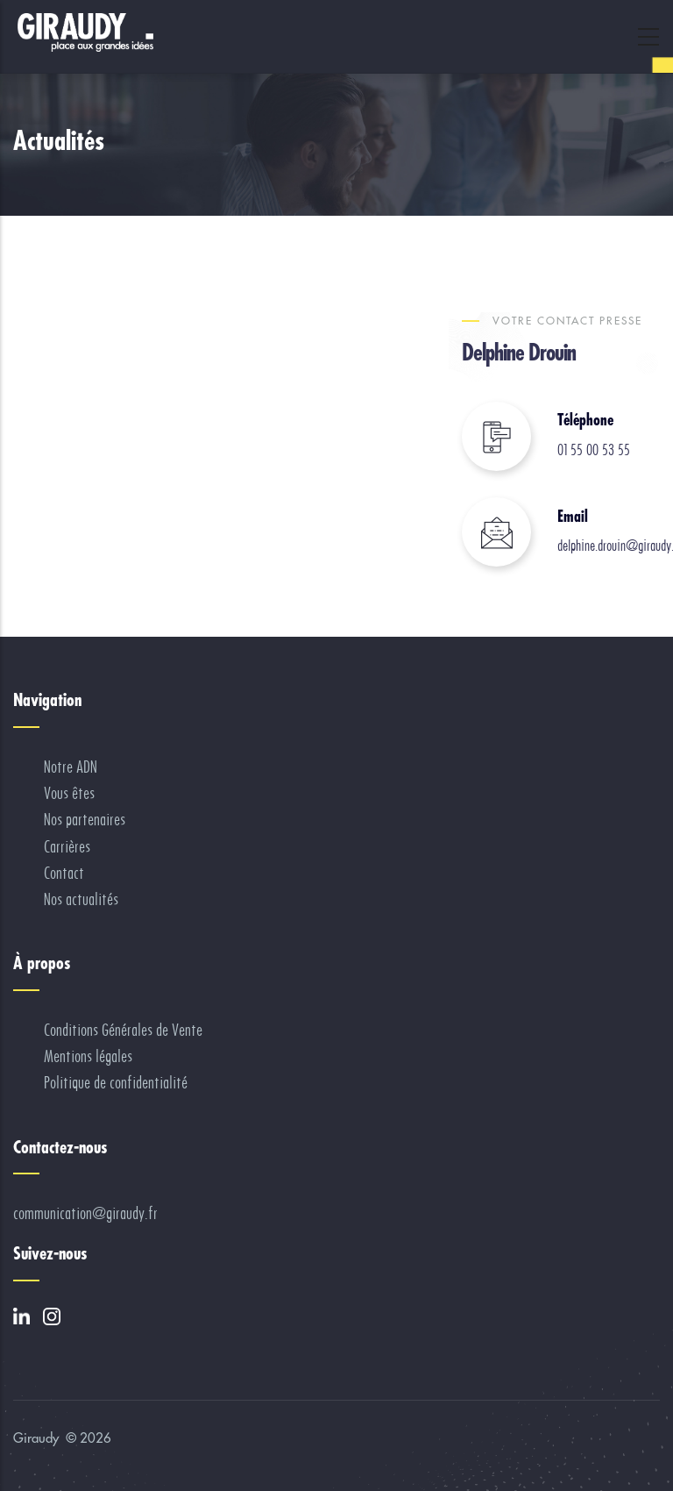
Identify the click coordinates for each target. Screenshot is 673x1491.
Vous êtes (69, 793)
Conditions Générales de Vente (123, 1030)
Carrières (67, 847)
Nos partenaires (84, 820)
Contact (64, 873)
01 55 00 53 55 (593, 450)
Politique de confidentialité (116, 1083)
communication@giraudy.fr (85, 1213)
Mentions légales (88, 1056)
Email (572, 516)
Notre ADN (70, 767)
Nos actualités (81, 899)
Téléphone (585, 420)
